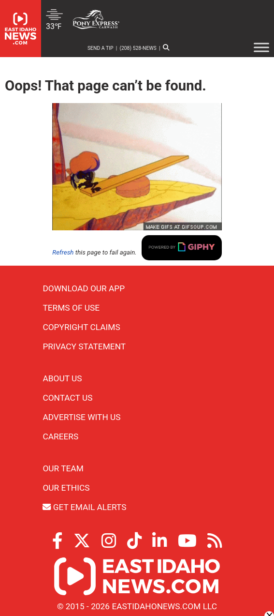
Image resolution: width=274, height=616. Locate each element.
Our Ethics (66, 488)
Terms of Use (71, 308)
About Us (62, 378)
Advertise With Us (81, 417)
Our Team (63, 468)
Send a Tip (100, 48)
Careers (60, 436)
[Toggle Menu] (261, 47)
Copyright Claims (81, 327)
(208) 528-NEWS (137, 48)
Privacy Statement (84, 346)
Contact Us (67, 398)
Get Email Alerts (84, 507)
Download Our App (84, 288)
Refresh (62, 252)
